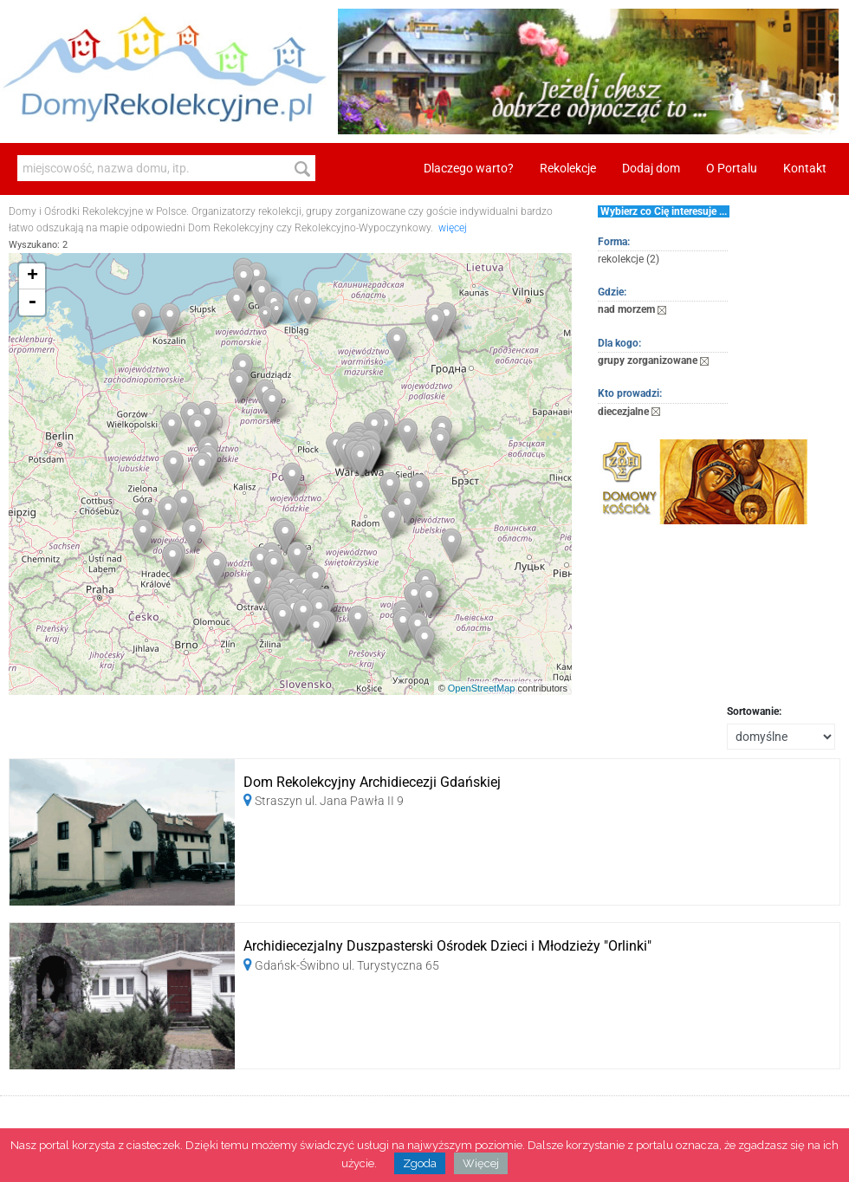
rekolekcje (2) (628, 259)
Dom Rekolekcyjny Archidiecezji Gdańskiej (372, 782)
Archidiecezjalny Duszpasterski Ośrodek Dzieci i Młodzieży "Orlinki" (447, 946)
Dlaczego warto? (469, 168)
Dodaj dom (651, 168)
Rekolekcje (568, 168)
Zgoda (420, 1163)
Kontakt (804, 168)
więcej (452, 228)
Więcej (481, 1163)
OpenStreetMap (481, 688)
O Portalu (731, 168)
